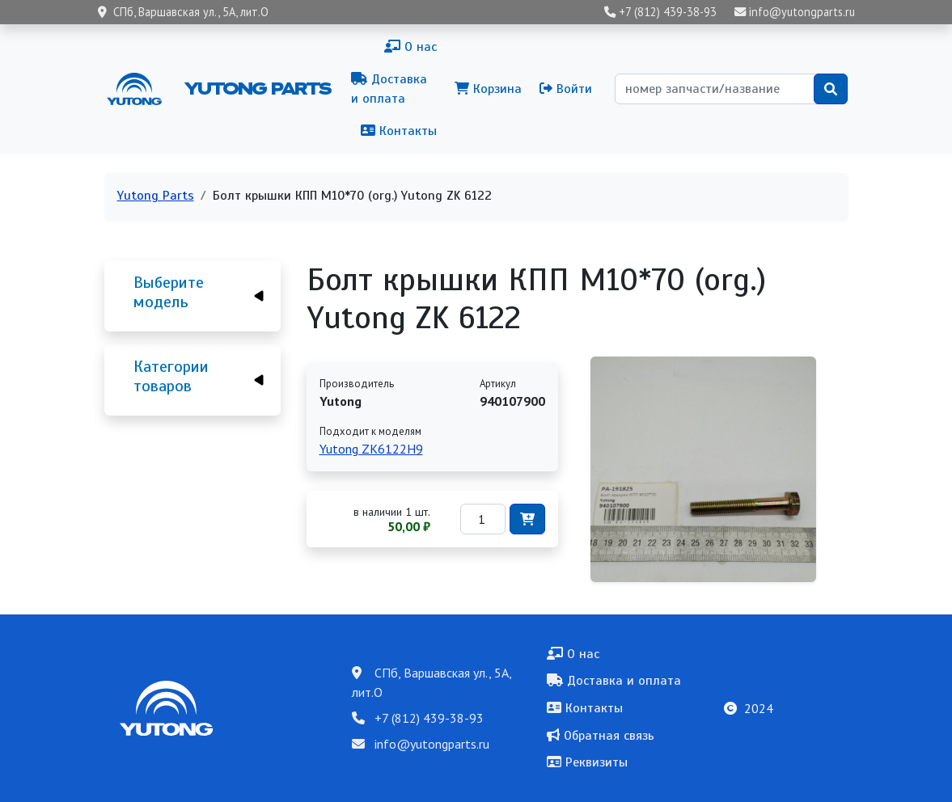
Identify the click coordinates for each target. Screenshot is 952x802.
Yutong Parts (256, 88)
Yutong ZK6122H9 (371, 449)
